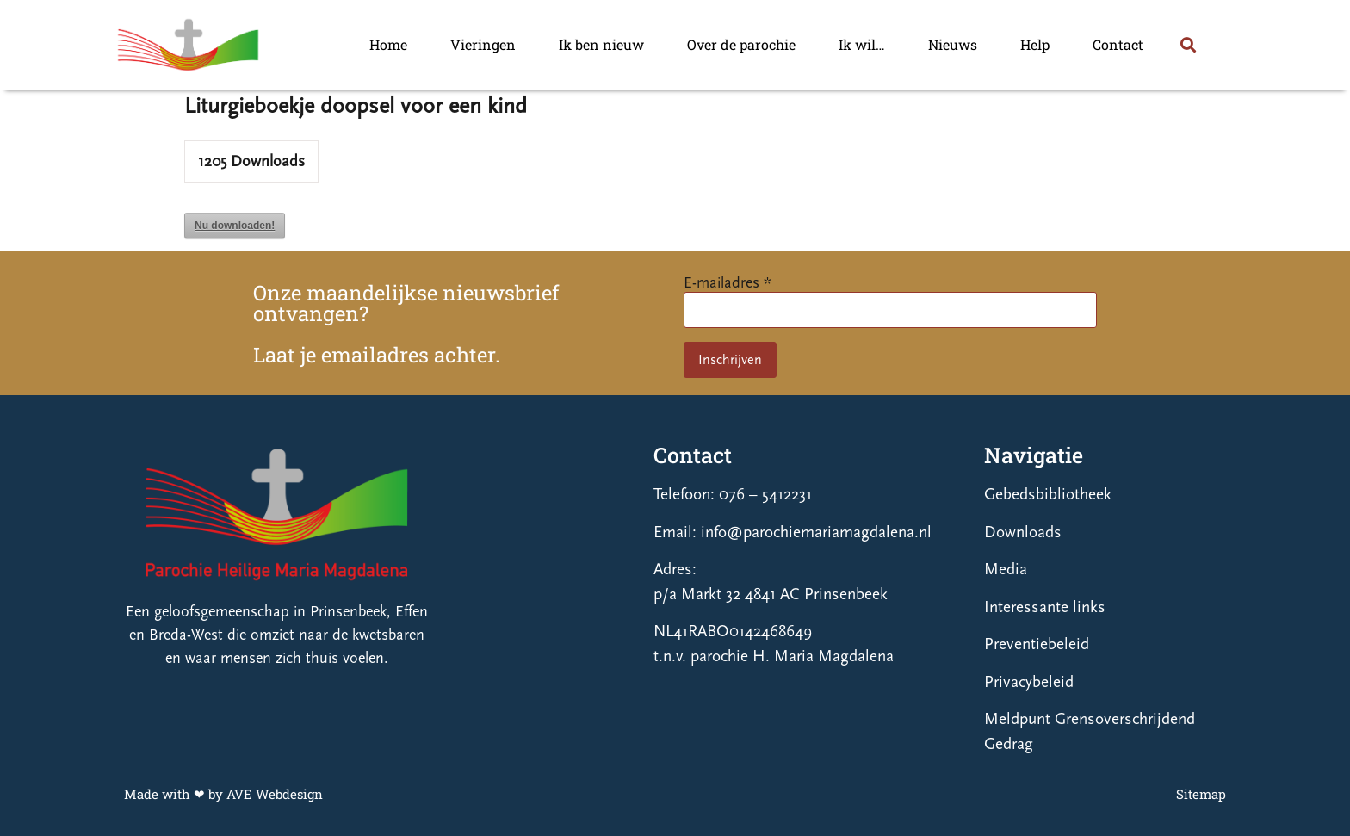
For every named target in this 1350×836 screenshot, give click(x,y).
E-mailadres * (727, 283)
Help (1035, 44)
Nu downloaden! (235, 226)
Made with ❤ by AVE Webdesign (223, 793)
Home (388, 44)
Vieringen (483, 44)
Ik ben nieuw (601, 44)
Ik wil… (862, 44)
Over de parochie (741, 44)
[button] (1188, 45)
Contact (1118, 44)
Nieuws (952, 44)
